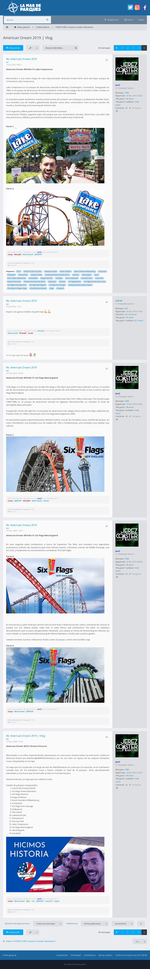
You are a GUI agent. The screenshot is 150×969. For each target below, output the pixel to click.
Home (141, 19)
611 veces (138, 320)
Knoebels (59, 278)
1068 (127, 92)
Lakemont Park (86, 278)
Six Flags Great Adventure (17, 285)
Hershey (76, 275)
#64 (7, 528)
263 (126, 308)
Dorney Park (23, 275)
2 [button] (127, 47)
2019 (18, 271)
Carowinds (102, 271)
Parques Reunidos (14, 281)
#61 (7, 62)
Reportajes (52, 281)
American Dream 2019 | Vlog (28, 37)
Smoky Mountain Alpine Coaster (80, 285)
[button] (116, 48)
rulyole (56, 901)
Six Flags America (75, 281)
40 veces (130, 98)
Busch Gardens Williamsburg (84, 271)
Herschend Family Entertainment (57, 275)
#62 (7, 304)
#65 (7, 739)
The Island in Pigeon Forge (17, 288)
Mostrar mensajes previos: (34, 923)
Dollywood (11, 275)
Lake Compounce (72, 278)
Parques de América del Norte (34, 281)
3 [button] (133, 47)
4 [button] (138, 47)
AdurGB (118, 300)
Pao (33, 901)
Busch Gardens (65, 271)
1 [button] (122, 47)
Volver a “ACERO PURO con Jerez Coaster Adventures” (31, 941)
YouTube (116, 111)
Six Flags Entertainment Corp (94, 281)
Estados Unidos (36, 275)
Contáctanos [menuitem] (90, 955)
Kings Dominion (46, 278)
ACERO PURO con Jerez (32, 271)
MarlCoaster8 (28, 254)
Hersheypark (86, 275)
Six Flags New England (38, 285)
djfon (28, 901)
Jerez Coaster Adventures (16, 278)
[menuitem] (128, 19)
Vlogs (51, 288)
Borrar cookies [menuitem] (105, 955)
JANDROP (38, 254)
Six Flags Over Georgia (57, 285)
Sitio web (126, 108)
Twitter (130, 108)
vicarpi (10, 254)
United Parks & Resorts (38, 288)
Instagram (136, 108)
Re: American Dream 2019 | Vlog (25, 735)
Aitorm (46, 501)
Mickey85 (17, 254)
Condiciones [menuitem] (62, 955)
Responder (13, 47)
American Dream (51, 271)
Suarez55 (49, 901)
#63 (7, 371)
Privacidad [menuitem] (76, 955)
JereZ (117, 85)
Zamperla (60, 288)
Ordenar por (87, 923)
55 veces (130, 317)
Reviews (62, 281)
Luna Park (99, 278)
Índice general (9, 955)
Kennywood (33, 278)
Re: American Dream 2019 (21, 59)
